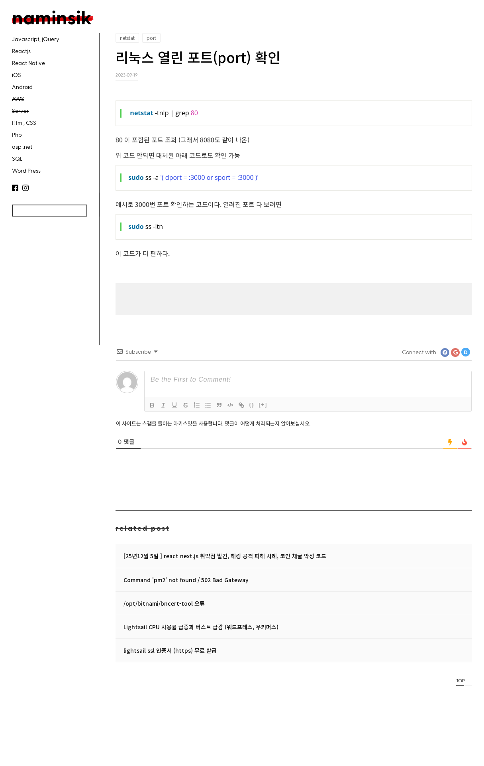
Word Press (26, 170)
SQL (17, 158)
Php (17, 134)
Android (22, 86)
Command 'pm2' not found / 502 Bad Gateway (186, 580)
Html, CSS (24, 122)
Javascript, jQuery (35, 38)
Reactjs (21, 50)
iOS (16, 74)
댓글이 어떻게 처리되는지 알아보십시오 (267, 423)
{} (252, 405)
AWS (18, 98)
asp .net (22, 146)
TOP (460, 680)
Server (20, 110)
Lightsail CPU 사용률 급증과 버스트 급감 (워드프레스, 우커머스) (200, 627)
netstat (127, 37)
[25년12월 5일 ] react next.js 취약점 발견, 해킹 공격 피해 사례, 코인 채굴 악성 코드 (224, 556)
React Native (28, 62)
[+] (263, 405)
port (151, 37)
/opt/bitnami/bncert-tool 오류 (164, 603)
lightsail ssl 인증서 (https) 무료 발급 (170, 650)
